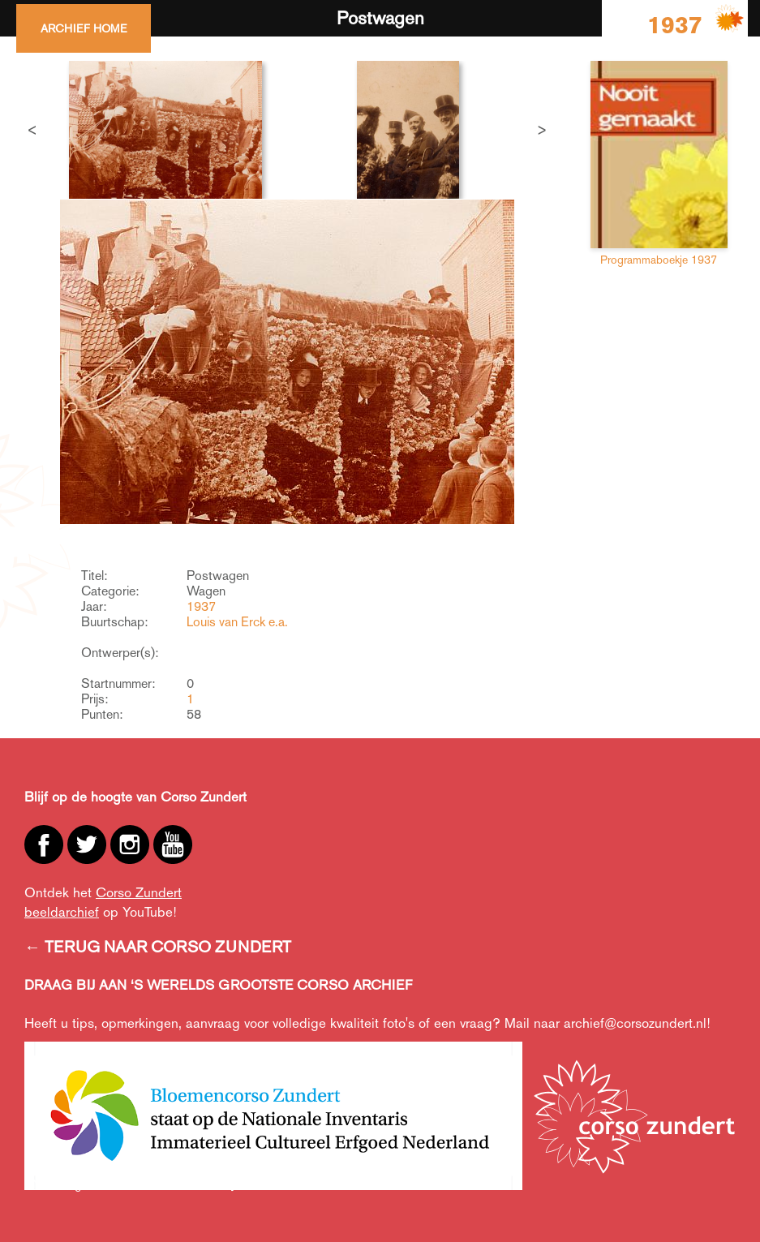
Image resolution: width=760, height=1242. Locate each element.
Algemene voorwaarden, (127, 1184)
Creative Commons (374, 1184)
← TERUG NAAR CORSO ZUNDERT (157, 946)
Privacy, (218, 1184)
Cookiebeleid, (281, 1184)
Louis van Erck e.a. (237, 622)
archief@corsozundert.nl (635, 1023)
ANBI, (40, 1184)
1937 (201, 606)
